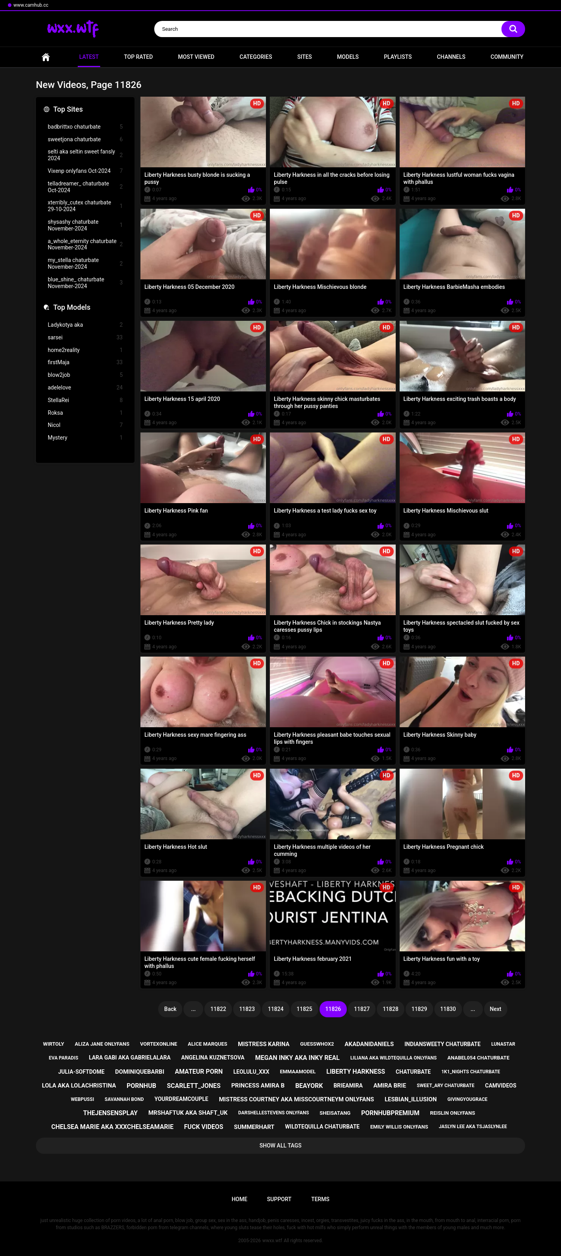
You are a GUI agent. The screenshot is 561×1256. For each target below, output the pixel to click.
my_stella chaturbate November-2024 (85, 263)
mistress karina (264, 1044)
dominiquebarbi (139, 1071)
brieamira (348, 1085)
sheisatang (335, 1113)
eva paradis (63, 1058)
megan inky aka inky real (297, 1057)
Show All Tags (281, 1145)
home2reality (85, 350)
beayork (309, 1085)
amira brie (389, 1085)
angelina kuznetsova (213, 1057)
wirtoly (53, 1044)
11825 (304, 1009)
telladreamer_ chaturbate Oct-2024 (85, 186)
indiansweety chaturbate (442, 1044)
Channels (451, 57)
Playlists (398, 57)
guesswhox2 (317, 1044)
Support (279, 1199)
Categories (255, 57)
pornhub (141, 1085)
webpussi (82, 1099)
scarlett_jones (194, 1085)
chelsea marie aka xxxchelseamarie (112, 1127)
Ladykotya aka (85, 325)
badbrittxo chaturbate (85, 127)
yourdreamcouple (181, 1099)
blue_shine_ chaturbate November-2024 (85, 282)
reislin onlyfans (452, 1113)
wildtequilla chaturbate (322, 1126)
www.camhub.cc (31, 5)
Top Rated (138, 57)
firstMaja (85, 362)
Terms (320, 1199)
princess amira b (257, 1085)
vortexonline (158, 1044)
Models (348, 57)
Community (507, 57)
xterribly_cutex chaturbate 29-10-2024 (85, 205)
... (193, 1009)
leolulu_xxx (251, 1072)
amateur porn (199, 1071)
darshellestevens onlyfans (273, 1113)
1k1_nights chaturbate (470, 1071)
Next (495, 1009)
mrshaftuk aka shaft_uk (188, 1112)
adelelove (85, 387)
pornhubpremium (390, 1113)
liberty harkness (355, 1071)
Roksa (85, 413)
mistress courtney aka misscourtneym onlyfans (296, 1099)
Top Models (71, 307)
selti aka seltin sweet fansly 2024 (85, 154)
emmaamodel (298, 1071)
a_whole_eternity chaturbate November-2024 (85, 244)
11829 (419, 1009)
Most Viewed (196, 57)
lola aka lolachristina (79, 1085)
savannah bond (124, 1099)
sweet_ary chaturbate (445, 1085)
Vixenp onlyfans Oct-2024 (85, 171)
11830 (448, 1009)
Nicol (85, 425)
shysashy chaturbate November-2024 (85, 225)
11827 (362, 1009)
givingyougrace (467, 1099)
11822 (218, 1009)
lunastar (503, 1044)
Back (170, 1009)
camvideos (500, 1085)
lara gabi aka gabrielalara (129, 1057)
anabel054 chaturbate (478, 1058)
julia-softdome (81, 1072)
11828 (390, 1009)
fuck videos (203, 1127)
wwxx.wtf (272, 1240)
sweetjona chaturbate (85, 139)
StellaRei (85, 400)
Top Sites (68, 109)
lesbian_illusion (411, 1099)
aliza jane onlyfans (102, 1044)
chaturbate (413, 1072)
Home (46, 57)
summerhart (254, 1127)
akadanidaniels (369, 1044)
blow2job (85, 375)
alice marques (207, 1044)
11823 (247, 1009)
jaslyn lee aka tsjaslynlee (473, 1126)
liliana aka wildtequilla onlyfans (393, 1058)
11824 (276, 1009)
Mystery (85, 437)
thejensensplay (110, 1113)
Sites (304, 57)
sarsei (85, 337)
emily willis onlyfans (399, 1127)
